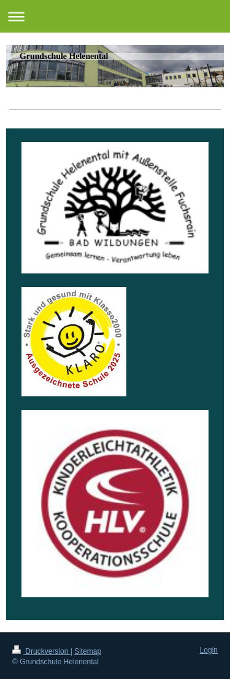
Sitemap (87, 651)
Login (209, 650)
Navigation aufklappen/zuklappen (115, 16)
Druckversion (41, 651)
